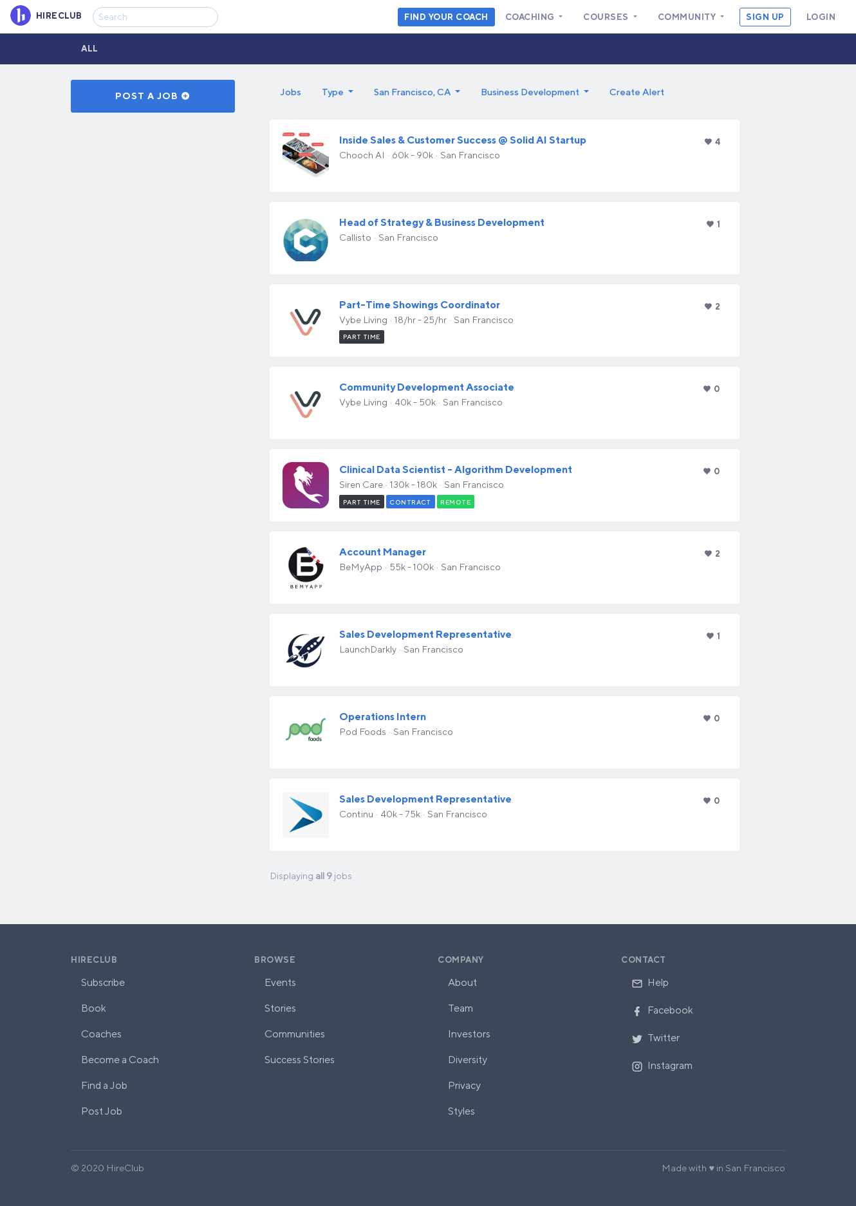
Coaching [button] (531, 17)
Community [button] (688, 17)
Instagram (662, 1065)
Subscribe (103, 982)
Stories (280, 1008)
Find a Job (104, 1085)
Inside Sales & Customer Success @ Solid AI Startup (462, 140)
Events (280, 982)
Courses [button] (607, 17)
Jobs (290, 91)
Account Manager (382, 552)
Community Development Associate (426, 387)
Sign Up (765, 17)
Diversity (467, 1059)
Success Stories (300, 1059)
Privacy (464, 1085)
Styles (461, 1111)
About (462, 982)
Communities (295, 1034)
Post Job (101, 1111)
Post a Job (153, 96)
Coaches (101, 1034)
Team (460, 1008)
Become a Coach (120, 1059)
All (89, 48)
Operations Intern (382, 716)
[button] (338, 92)
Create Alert (636, 91)
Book (93, 1008)
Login (821, 17)
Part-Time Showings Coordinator (419, 305)
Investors (469, 1034)
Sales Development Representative (425, 634)
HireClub (94, 960)
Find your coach (446, 17)
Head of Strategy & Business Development (441, 222)
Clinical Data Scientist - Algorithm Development (455, 469)
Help (650, 982)
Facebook (662, 1010)
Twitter (655, 1038)
